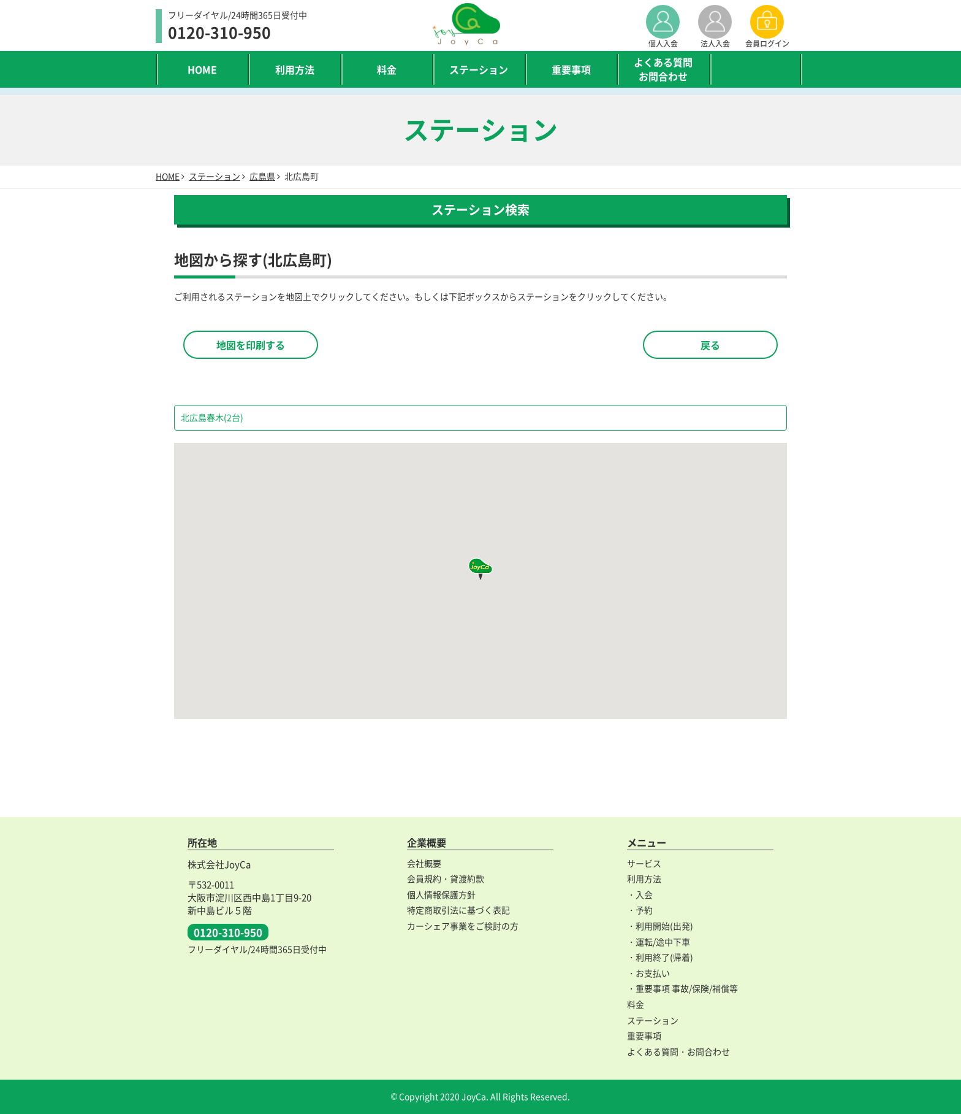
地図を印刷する (250, 344)
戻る (710, 344)
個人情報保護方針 (441, 894)
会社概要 (424, 863)
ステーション (478, 69)
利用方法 (294, 69)
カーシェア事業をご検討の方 (462, 926)
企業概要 (426, 842)
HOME (202, 69)
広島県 (262, 176)
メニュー (646, 842)
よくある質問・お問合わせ (678, 1051)
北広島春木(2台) (212, 417)
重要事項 (571, 69)
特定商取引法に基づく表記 (458, 910)
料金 (387, 69)
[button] (480, 568)
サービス (644, 863)
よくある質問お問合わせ (663, 69)
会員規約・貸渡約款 (445, 878)
